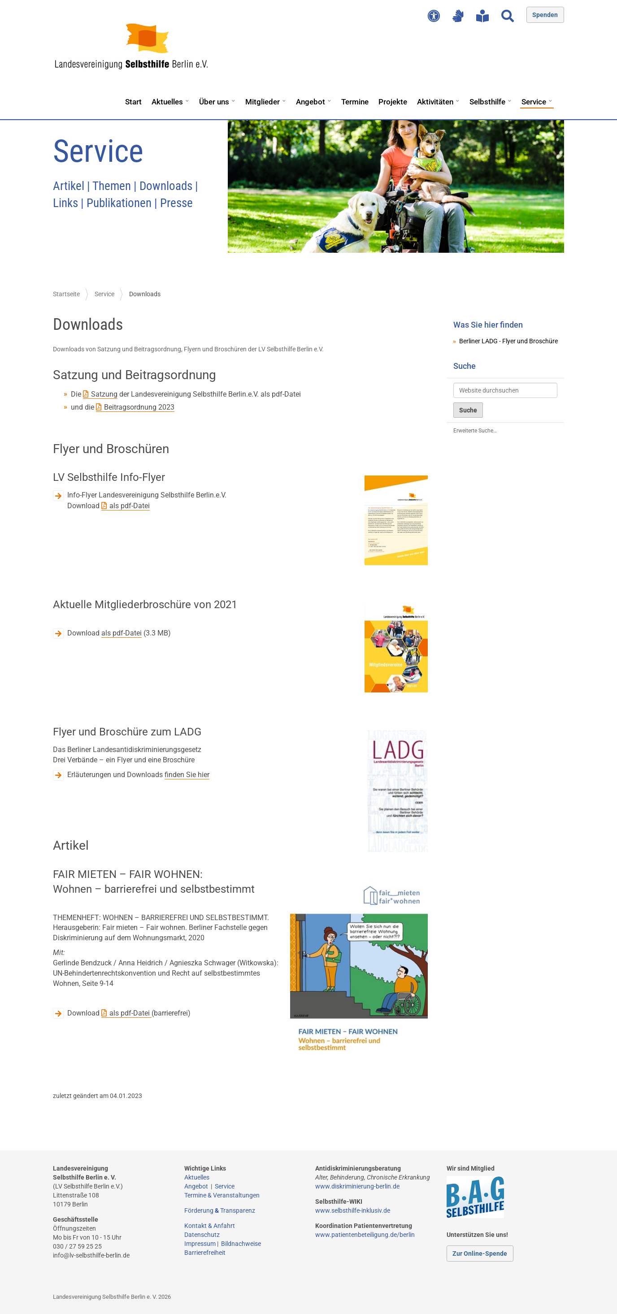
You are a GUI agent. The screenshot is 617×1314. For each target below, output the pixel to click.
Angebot (310, 101)
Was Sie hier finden (488, 324)
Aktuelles (167, 101)
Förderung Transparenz (219, 1210)
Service (533, 101)
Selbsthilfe (487, 101)
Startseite (66, 294)
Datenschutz (202, 1234)
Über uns (214, 101)
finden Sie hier (187, 774)
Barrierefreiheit (205, 1252)
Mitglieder (262, 101)
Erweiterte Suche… (475, 431)
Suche (464, 366)
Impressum (200, 1243)
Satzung (104, 394)
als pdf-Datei (129, 505)
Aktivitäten (435, 101)
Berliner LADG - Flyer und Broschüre (508, 341)
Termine (355, 101)
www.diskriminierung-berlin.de (357, 1186)
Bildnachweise (241, 1243)
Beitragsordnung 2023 (139, 407)
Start (133, 101)
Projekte (392, 101)
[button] (187, 98)
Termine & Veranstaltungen (222, 1195)
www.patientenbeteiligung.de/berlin (365, 1234)
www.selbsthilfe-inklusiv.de (352, 1210)
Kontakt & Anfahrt (209, 1225)
